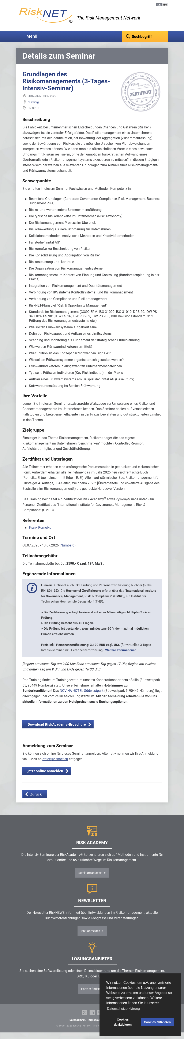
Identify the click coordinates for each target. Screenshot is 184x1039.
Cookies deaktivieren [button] (123, 1022)
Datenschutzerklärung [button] (123, 1008)
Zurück (36, 801)
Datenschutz (77, 1026)
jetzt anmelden (90, 937)
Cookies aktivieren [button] (157, 1022)
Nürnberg (33, 108)
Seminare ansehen (90, 879)
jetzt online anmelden (45, 777)
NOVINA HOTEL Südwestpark (82, 697)
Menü (31, 36)
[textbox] (145, 36)
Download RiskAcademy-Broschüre (57, 731)
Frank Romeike (40, 534)
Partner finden (90, 995)
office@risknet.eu (55, 766)
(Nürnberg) (68, 552)
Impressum (95, 1026)
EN (165, 4)
